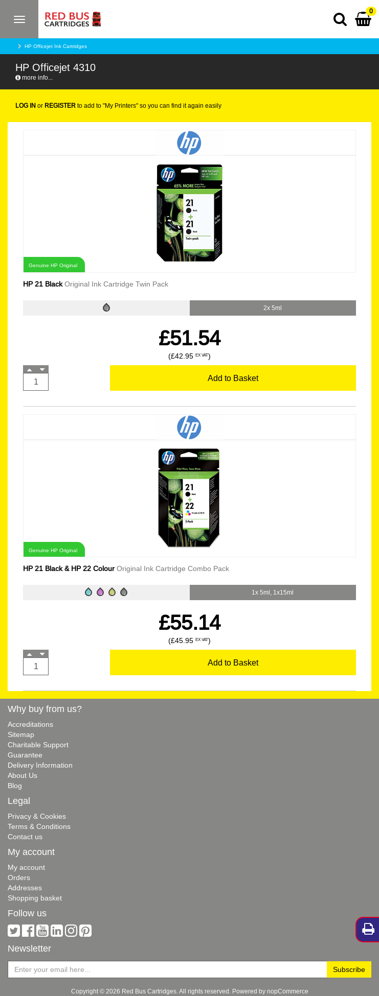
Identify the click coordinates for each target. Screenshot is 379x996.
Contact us (25, 837)
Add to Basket (233, 378)
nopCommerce (287, 991)
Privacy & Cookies (37, 816)
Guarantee (25, 755)
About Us (22, 775)
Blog (15, 785)
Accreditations (30, 724)
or (45, 105)
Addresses (25, 888)
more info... (34, 77)
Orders (19, 877)
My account (26, 867)
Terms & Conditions (39, 826)
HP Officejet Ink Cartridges (56, 46)
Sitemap (21, 734)
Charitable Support (38, 745)
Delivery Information (40, 765)
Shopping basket (35, 898)
